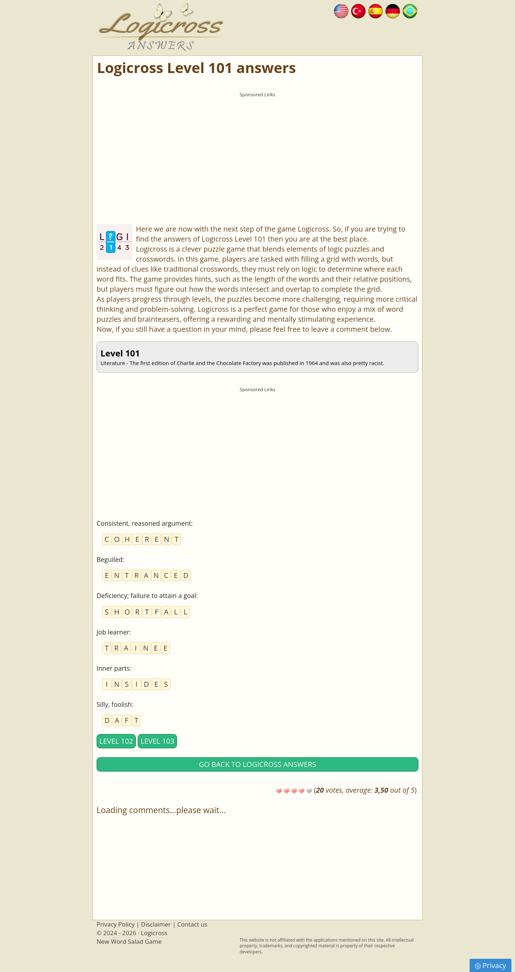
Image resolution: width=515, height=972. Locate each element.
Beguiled (110, 559)
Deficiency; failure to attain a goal (146, 595)
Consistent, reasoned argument (144, 523)
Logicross (154, 933)
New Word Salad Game (129, 941)
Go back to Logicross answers (257, 764)
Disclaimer (156, 924)
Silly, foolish (114, 704)
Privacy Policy (115, 924)
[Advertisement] (257, 151)
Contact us (192, 924)
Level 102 (116, 741)
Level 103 (158, 741)
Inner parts (113, 668)
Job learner (113, 632)
